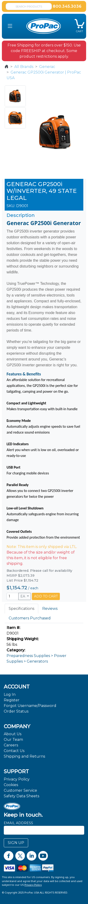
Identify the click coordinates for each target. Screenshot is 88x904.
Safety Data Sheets (21, 796)
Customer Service (20, 790)
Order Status (16, 711)
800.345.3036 (67, 6)
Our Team (13, 739)
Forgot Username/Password (30, 705)
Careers (11, 745)
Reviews (49, 608)
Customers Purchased (30, 618)
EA (23, 596)
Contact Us (14, 751)
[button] (10, 26)
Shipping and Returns (24, 756)
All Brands (23, 66)
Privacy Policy (17, 779)
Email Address (18, 823)
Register (11, 700)
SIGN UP (16, 842)
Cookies (11, 785)
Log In (9, 694)
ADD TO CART (46, 596)
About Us (12, 734)
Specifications (21, 608)
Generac (47, 66)
